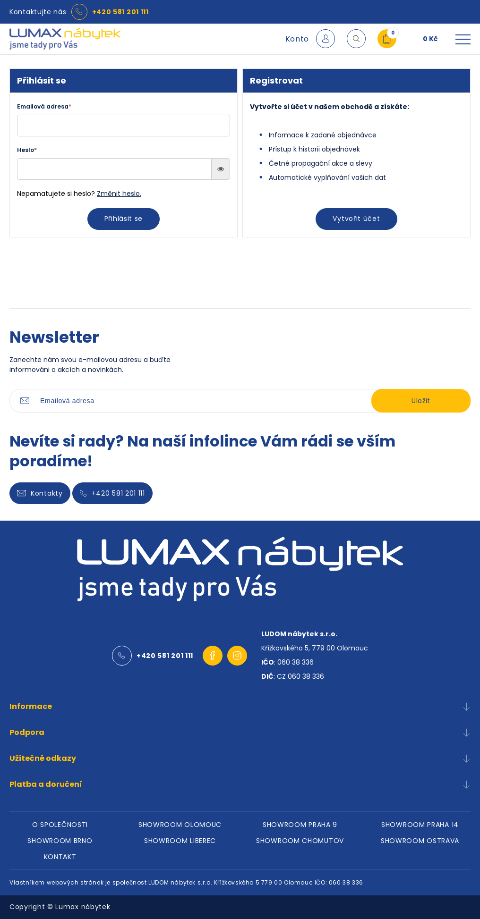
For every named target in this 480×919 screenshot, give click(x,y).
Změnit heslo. (119, 193)
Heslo (27, 150)
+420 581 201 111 (120, 12)
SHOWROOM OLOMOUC (180, 824)
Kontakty (40, 493)
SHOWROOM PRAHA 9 (300, 824)
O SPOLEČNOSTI (60, 824)
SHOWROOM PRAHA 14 (420, 824)
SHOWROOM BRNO (59, 840)
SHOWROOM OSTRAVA (420, 840)
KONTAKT (60, 856)
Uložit (420, 400)
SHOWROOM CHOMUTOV (300, 840)
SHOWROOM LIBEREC (180, 840)
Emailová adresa (44, 106)
